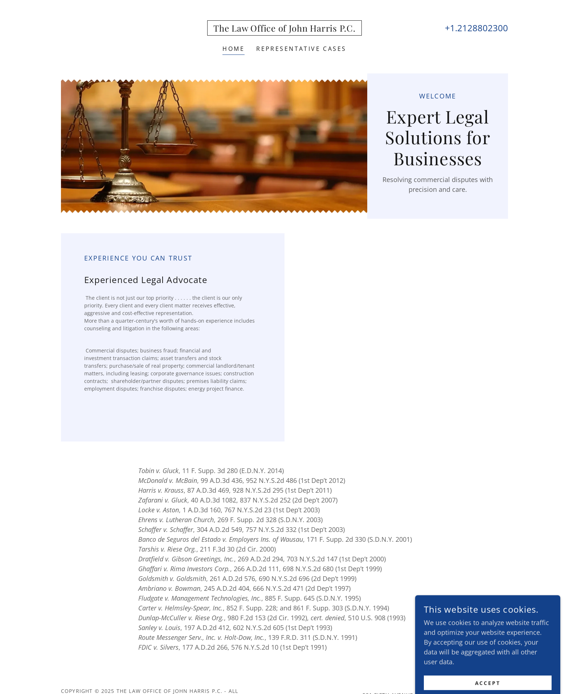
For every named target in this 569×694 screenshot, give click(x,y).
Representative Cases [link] (301, 49)
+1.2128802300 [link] (476, 28)
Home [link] (233, 49)
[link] (284, 29)
